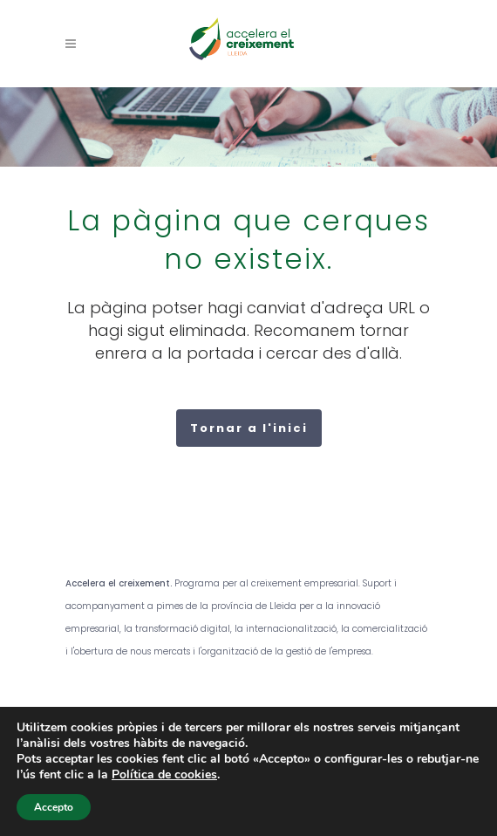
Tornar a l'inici (249, 428)
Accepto (53, 807)
